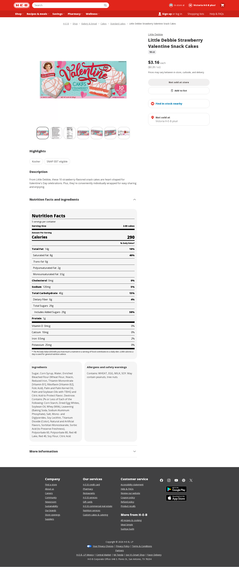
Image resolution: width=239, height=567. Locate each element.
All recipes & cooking (131, 520)
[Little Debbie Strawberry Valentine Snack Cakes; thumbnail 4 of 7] (83, 133)
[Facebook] (161, 480)
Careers (49, 493)
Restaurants (89, 493)
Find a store (51, 484)
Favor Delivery (154, 554)
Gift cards (87, 501)
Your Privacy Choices (103, 546)
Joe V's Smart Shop (135, 554)
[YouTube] (176, 480)
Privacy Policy (122, 546)
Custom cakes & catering (95, 514)
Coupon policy (128, 497)
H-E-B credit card (91, 484)
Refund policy (127, 501)
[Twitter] (191, 480)
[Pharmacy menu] (74, 13)
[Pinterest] (183, 480)
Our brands (50, 510)
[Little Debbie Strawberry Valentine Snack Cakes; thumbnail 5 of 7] (97, 133)
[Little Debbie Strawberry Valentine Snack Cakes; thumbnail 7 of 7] (124, 133)
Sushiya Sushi (127, 528)
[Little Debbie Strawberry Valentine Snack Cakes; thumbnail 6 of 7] (110, 133)
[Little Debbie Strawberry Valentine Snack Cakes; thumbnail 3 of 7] (70, 133)
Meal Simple (127, 524)
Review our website (130, 493)
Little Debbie (155, 34)
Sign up (165, 14)
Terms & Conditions (142, 546)
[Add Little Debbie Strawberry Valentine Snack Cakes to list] (179, 90)
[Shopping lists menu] (196, 13)
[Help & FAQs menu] (216, 13)
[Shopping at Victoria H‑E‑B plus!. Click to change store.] (202, 5)
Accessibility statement (132, 484)
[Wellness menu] (92, 13)
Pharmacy (88, 488)
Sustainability (51, 506)
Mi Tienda (118, 554)
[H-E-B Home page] (22, 5)
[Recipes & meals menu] (37, 13)
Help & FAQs (127, 488)
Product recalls (128, 506)
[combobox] (67, 5)
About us (49, 488)
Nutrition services (91, 510)
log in (179, 14)
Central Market (103, 554)
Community (51, 497)
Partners (119, 550)
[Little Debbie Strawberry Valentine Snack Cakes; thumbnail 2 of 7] (56, 133)
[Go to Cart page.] (222, 5)
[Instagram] (168, 480)
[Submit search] (105, 5)
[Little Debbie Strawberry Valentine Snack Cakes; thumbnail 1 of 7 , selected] (42, 133)
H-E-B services (90, 497)
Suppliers (49, 519)
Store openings (52, 514)
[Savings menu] (58, 13)
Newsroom (50, 501)
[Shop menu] (19, 13)
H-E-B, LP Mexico (85, 554)
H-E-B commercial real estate (97, 506)
